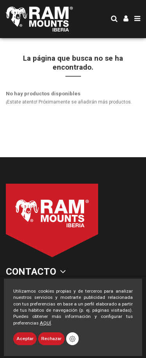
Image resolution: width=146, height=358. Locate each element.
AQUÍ (45, 323)
